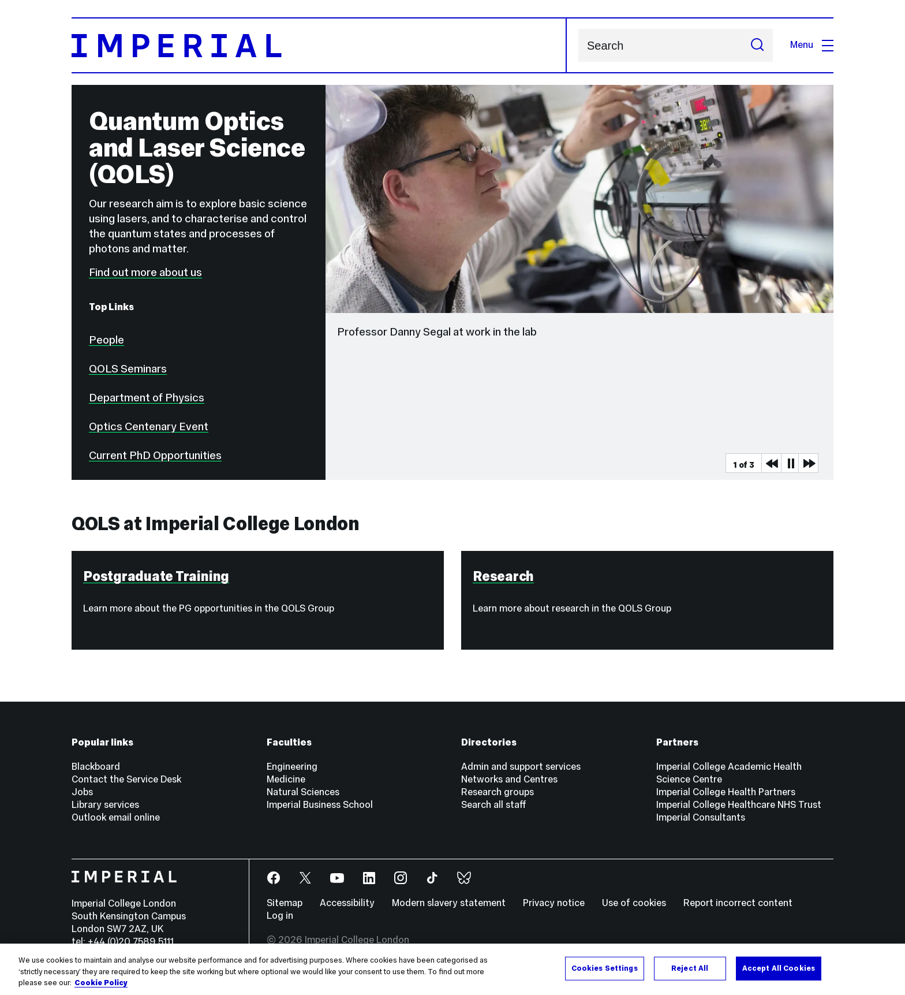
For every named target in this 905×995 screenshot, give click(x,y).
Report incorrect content (737, 903)
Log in (280, 916)
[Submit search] (757, 45)
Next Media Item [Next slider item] (808, 463)
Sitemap (284, 903)
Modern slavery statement (449, 903)
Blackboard (96, 767)
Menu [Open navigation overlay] (811, 45)
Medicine (286, 779)
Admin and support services (521, 767)
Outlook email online (116, 817)
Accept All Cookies (778, 967)
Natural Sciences (303, 792)
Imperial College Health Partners (725, 792)
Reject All (689, 967)
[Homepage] (319, 45)
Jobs (82, 792)
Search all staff (493, 805)
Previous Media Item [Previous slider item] (771, 463)
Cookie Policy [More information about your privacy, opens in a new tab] (101, 982)
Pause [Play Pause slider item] (791, 463)
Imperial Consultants (700, 817)
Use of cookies (634, 903)
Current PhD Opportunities (155, 455)
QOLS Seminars (128, 368)
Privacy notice (554, 903)
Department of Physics (146, 397)
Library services (105, 805)
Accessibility (347, 903)
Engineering (292, 767)
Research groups (497, 792)
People (106, 339)
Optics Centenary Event (148, 426)
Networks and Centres (509, 779)
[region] (452, 969)
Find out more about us (145, 272)
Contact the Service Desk (126, 779)
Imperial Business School (320, 805)
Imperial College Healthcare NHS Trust (738, 805)
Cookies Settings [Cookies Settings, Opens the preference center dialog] (604, 967)
